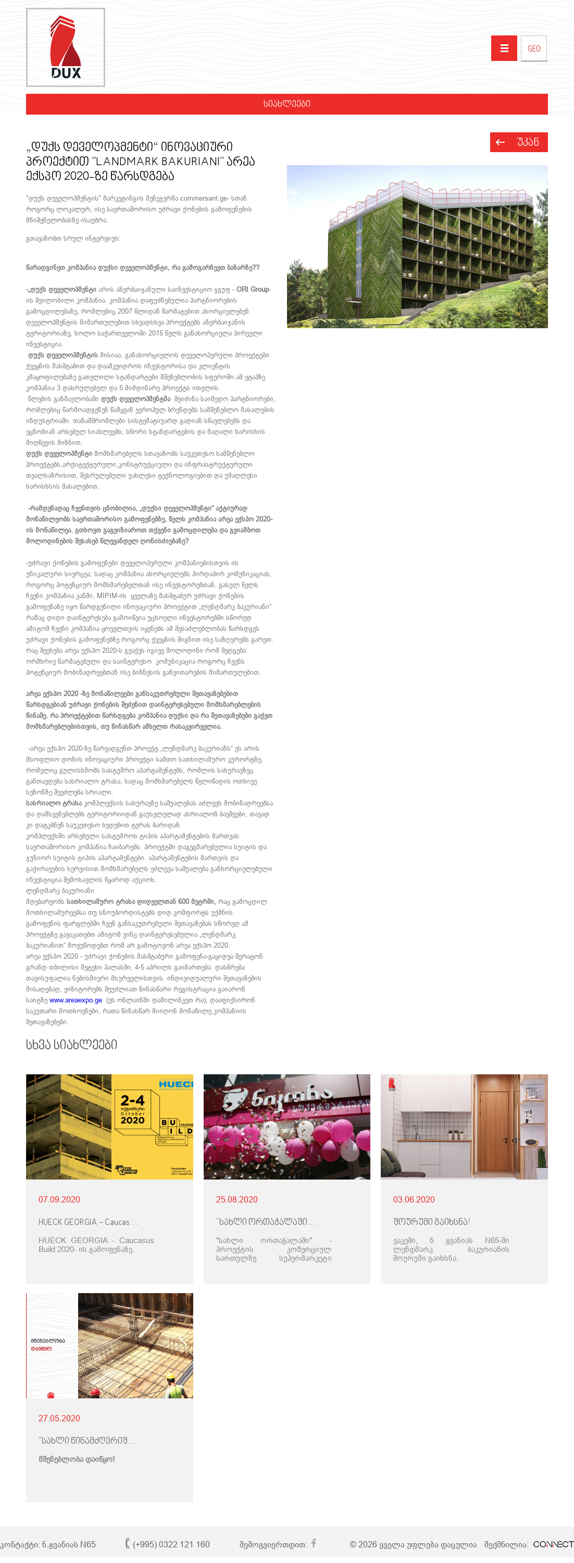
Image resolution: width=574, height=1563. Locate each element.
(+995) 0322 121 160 (171, 1544)
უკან (528, 143)
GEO (534, 50)
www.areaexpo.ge (75, 1000)
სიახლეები (287, 104)
